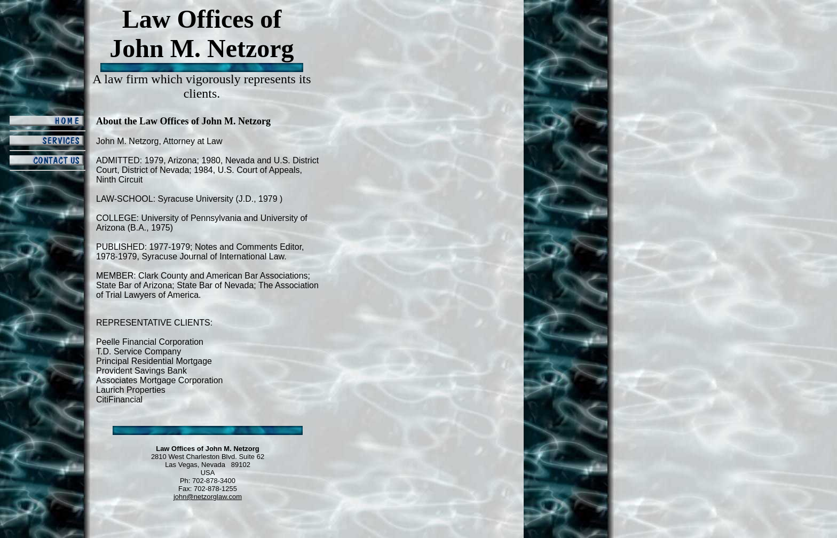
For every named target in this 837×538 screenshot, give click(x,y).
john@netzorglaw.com (207, 497)
